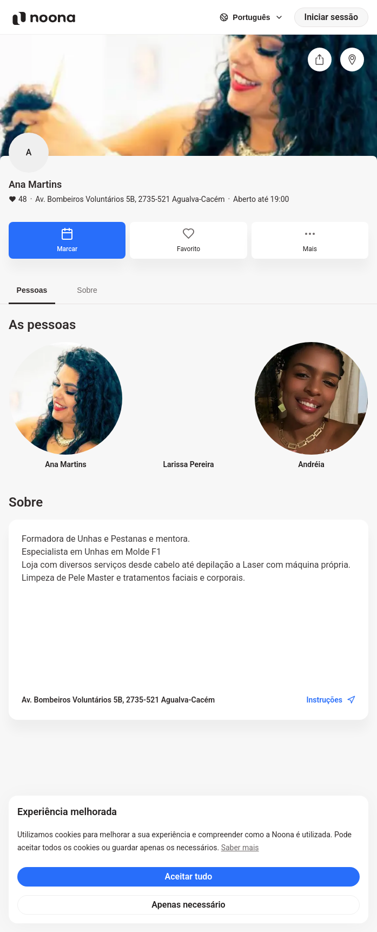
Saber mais (240, 847)
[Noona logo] (44, 18)
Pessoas (32, 290)
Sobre (87, 290)
